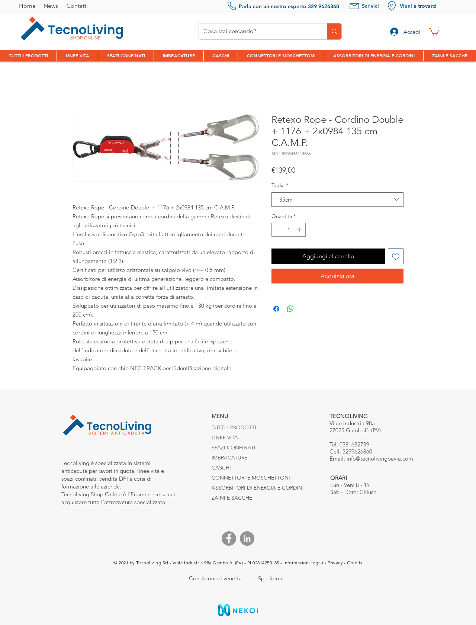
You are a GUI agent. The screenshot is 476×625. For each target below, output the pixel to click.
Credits (354, 562)
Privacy (335, 562)
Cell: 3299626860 (350, 451)
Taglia (279, 185)
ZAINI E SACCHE (232, 497)
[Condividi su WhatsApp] (290, 308)
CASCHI (221, 467)
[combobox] (337, 199)
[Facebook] (229, 538)
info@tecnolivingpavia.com (380, 458)
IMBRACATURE (229, 457)
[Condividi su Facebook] (276, 308)
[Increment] (300, 229)
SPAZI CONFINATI (233, 447)
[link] (434, 32)
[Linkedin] (247, 538)
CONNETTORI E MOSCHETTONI (238, 477)
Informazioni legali (303, 562)
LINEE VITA (225, 437)
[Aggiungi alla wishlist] (395, 256)
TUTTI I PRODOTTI (234, 427)
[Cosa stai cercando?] (257, 31)
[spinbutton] (288, 229)
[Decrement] (277, 229)
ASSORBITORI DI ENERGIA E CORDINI (238, 487)
